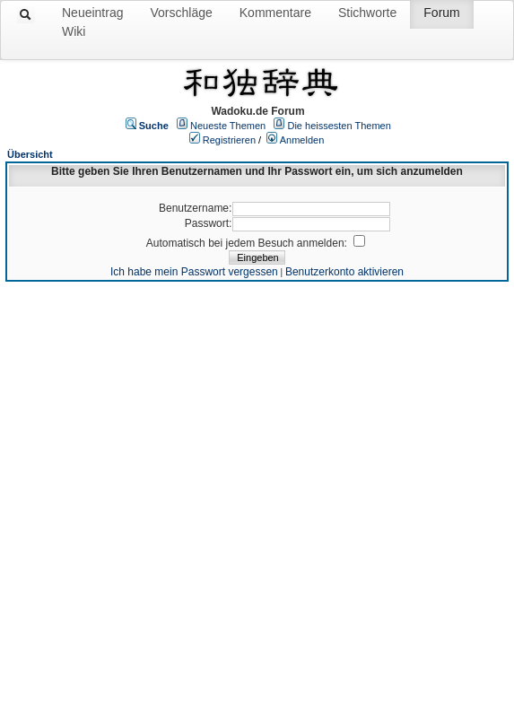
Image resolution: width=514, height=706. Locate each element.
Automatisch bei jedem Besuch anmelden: (248, 243)
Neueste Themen (228, 125)
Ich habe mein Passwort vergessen (194, 272)
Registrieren (229, 140)
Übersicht (30, 154)
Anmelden (302, 140)
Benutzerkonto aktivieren (344, 272)
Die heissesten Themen (338, 125)
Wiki (73, 31)
